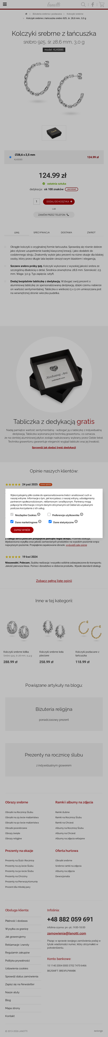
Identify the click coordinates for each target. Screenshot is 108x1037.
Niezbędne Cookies (27, 515)
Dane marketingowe (28, 522)
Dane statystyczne (65, 522)
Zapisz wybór (22, 530)
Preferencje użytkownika (67, 515)
